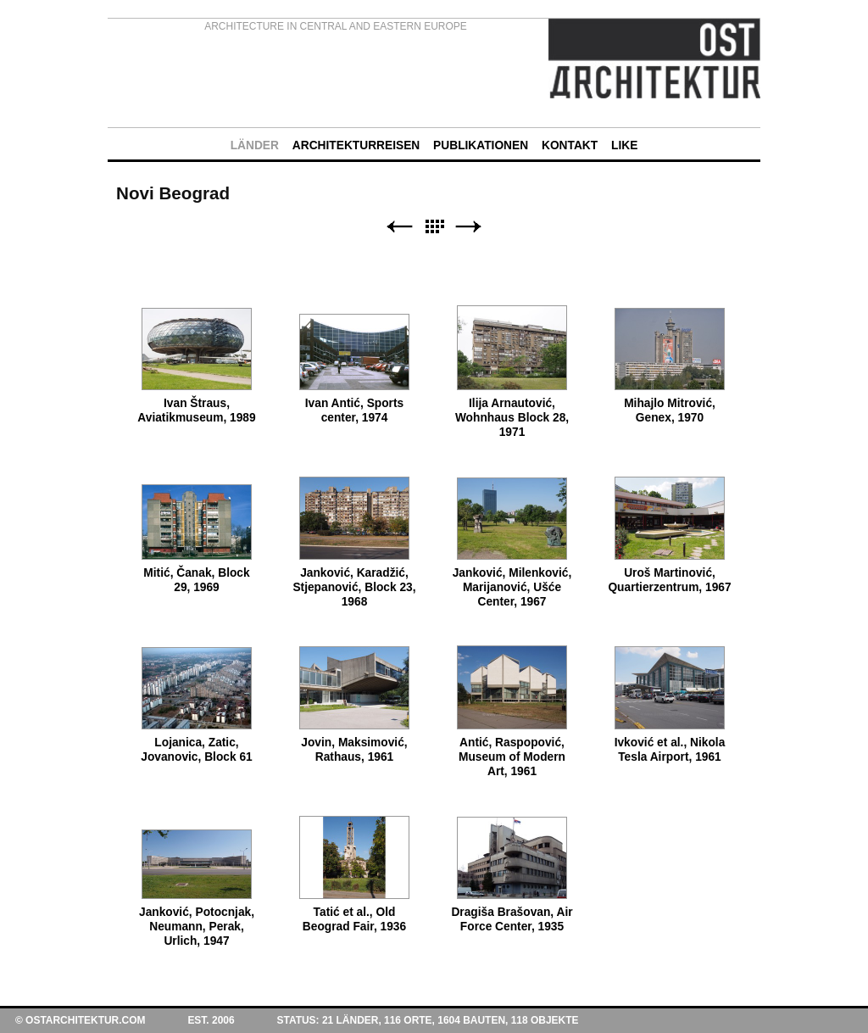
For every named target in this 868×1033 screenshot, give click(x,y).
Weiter (468, 227)
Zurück (399, 227)
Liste (434, 227)
